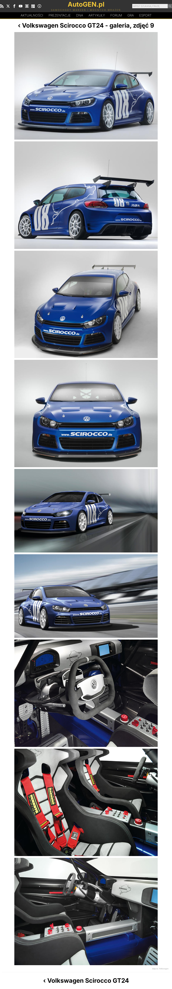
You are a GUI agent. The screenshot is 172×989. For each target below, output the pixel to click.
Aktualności (32, 15)
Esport (145, 15)
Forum (116, 15)
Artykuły (97, 15)
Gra (130, 15)
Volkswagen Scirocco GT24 (63, 25)
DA (79, 15)
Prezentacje (60, 15)
